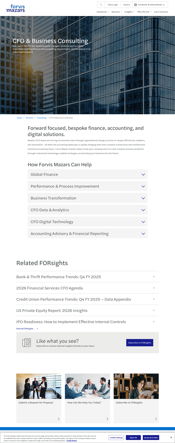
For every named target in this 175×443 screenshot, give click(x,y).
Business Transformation (53, 198)
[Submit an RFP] (48, 418)
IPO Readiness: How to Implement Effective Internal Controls (86, 321)
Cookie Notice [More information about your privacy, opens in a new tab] (71, 440)
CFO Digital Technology (52, 221)
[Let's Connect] (97, 418)
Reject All (133, 437)
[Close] (171, 437)
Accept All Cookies (151, 437)
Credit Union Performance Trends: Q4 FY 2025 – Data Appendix (86, 299)
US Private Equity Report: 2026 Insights (86, 310)
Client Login (113, 4)
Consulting (41, 117)
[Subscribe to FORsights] (147, 418)
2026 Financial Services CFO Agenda (86, 288)
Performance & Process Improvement (65, 186)
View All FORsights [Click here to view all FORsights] (28, 328)
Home (19, 117)
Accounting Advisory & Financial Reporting (70, 233)
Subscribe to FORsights (139, 342)
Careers (126, 4)
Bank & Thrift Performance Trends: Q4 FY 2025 (86, 276)
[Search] (101, 4)
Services (29, 117)
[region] (87, 437)
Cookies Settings (116, 437)
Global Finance (44, 174)
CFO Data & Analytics (50, 209)
